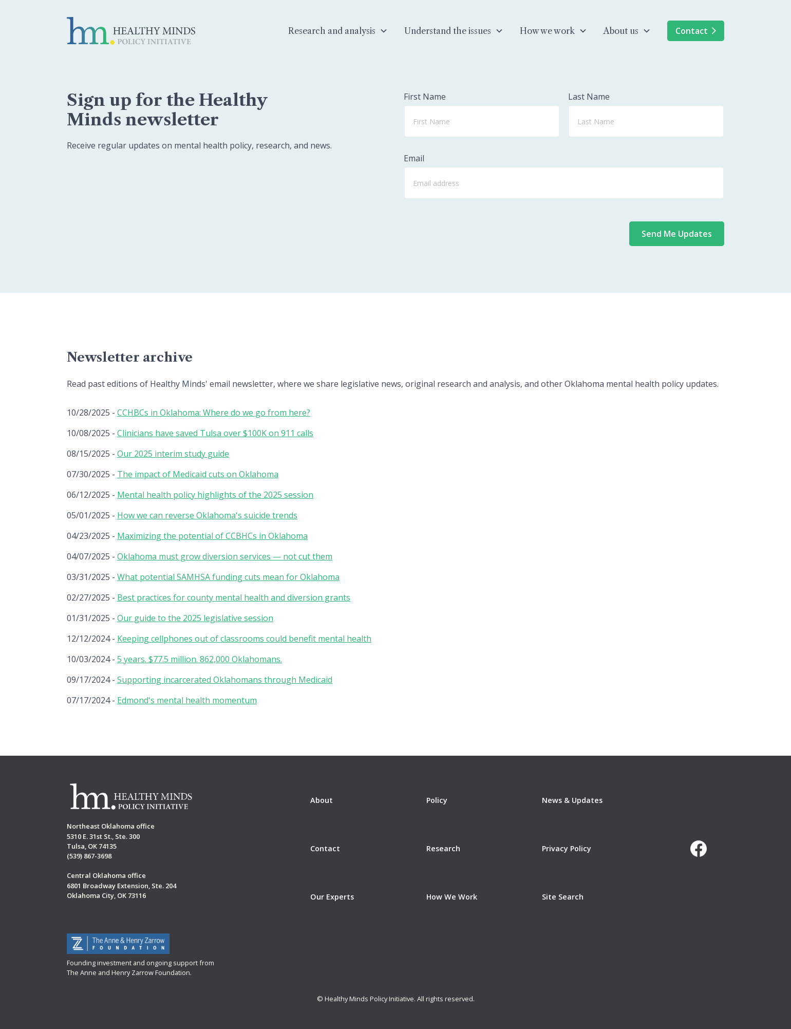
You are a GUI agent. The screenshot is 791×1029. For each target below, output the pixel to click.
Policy (436, 800)
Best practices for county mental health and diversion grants (233, 597)
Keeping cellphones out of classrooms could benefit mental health (244, 638)
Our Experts (332, 897)
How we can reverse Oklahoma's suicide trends (207, 515)
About (321, 800)
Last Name (589, 96)
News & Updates (572, 800)
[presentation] (543, 228)
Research (443, 848)
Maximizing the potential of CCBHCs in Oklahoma (212, 535)
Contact (695, 30)
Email (414, 158)
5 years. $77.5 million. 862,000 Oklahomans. (199, 659)
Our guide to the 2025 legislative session (195, 618)
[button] (338, 31)
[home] (131, 31)
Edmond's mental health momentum (187, 700)
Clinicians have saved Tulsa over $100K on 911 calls (215, 433)
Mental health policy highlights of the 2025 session (215, 494)
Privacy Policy (566, 848)
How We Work (451, 897)
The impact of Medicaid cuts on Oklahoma (197, 474)
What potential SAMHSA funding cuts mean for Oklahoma (228, 577)
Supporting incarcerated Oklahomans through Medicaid (224, 679)
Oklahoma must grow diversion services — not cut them (224, 556)
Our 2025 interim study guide (173, 453)
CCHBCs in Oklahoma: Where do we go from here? (213, 412)
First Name (425, 96)
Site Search (562, 897)
